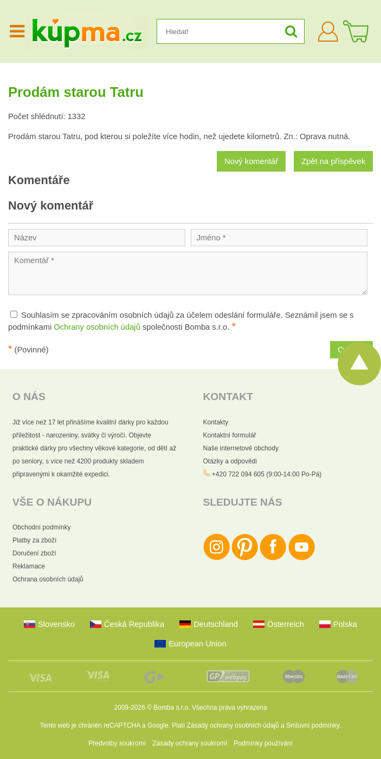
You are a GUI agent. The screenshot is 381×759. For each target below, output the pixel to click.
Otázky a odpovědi (230, 461)
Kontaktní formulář (229, 435)
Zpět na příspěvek (333, 161)
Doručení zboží (34, 553)
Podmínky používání (263, 743)
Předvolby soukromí (117, 743)
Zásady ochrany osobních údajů (233, 725)
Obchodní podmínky (41, 527)
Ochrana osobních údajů (47, 579)
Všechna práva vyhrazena (229, 707)
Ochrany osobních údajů (97, 327)
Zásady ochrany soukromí (189, 743)
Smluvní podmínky (312, 725)
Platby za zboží (34, 540)
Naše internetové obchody (241, 448)
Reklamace (28, 566)
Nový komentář (251, 161)
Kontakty (216, 422)
